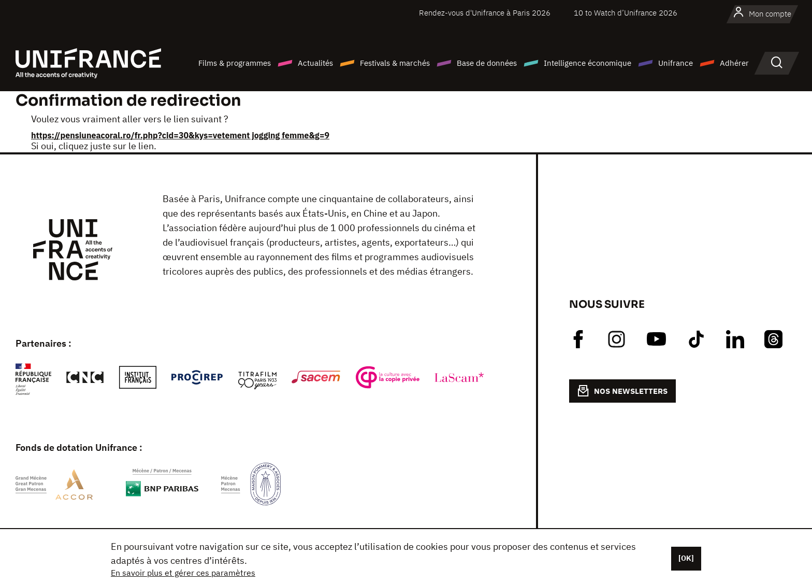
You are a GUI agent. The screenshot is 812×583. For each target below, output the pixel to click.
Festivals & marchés (395, 63)
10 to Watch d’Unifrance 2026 (625, 13)
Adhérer (734, 63)
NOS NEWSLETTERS (622, 390)
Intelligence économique (587, 63)
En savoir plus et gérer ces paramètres (183, 572)
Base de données (487, 63)
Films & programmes (234, 63)
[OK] (686, 558)
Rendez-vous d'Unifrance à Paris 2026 (484, 13)
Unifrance (675, 63)
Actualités (315, 63)
